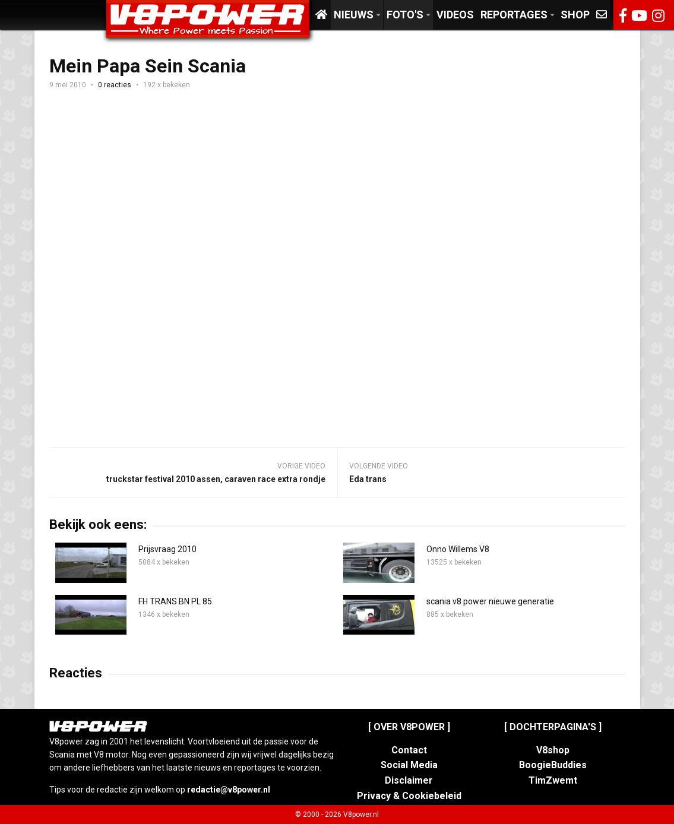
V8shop (552, 750)
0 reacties (114, 85)
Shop (575, 14)
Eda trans (368, 479)
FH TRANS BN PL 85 (175, 601)
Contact (409, 750)
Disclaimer (409, 780)
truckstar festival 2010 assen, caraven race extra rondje (215, 479)
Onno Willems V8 (457, 549)
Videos (455, 14)
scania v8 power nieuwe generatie (490, 601)
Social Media (409, 765)
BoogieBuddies (553, 765)
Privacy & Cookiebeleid (409, 795)
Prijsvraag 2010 (167, 549)
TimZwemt (553, 780)
